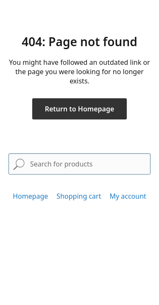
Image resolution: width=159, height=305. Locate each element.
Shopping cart (78, 196)
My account (127, 196)
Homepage (30, 196)
